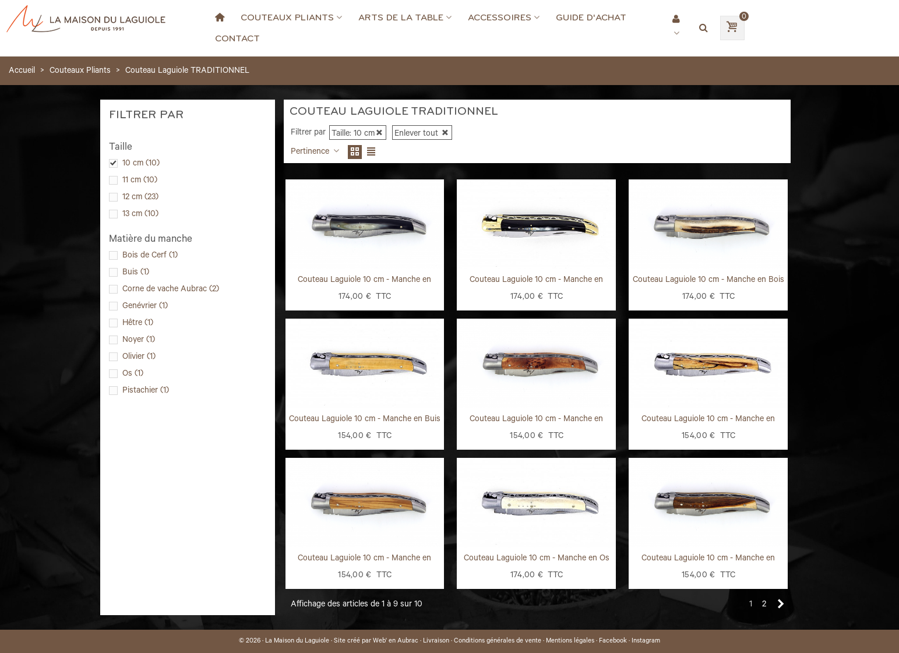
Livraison (436, 641)
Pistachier (145, 391)
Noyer (138, 340)
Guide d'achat (591, 17)
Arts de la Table (400, 17)
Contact (237, 38)
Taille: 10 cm (358, 134)
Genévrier (145, 307)
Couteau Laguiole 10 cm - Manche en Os (536, 559)
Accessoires (499, 17)
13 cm (140, 215)
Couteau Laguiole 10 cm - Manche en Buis (364, 420)
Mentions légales (570, 641)
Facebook (613, 641)
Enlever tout (422, 134)
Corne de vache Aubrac (170, 290)
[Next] (781, 605)
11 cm (139, 181)
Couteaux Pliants (287, 17)
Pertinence (316, 152)
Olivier (139, 357)
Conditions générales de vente (497, 641)
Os (132, 374)
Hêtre (137, 324)
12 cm (140, 198)
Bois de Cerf (150, 256)
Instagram (646, 641)
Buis (135, 273)
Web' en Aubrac (395, 641)
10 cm (141, 164)
